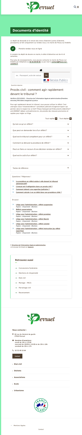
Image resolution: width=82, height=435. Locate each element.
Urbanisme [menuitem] (18, 390)
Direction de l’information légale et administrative (29, 245)
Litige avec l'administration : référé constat (32, 224)
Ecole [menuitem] (15, 384)
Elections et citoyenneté (26, 273)
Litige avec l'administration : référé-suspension (34, 205)
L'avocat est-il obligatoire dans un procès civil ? (34, 187)
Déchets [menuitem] (16, 371)
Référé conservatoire (24, 209)
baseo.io (31, 247)
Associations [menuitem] (18, 377)
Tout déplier (65, 118)
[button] (41, 124)
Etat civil (20, 278)
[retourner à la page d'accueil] (40, 7)
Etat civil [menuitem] (17, 364)
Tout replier (51, 118)
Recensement (22, 293)
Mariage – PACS (23, 283)
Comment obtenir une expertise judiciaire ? (33, 189)
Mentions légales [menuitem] (19, 425)
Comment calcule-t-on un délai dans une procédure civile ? (39, 192)
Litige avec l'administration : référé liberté (32, 219)
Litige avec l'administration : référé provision (33, 214)
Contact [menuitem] (41, 429)
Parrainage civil (23, 288)
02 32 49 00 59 (35, 62)
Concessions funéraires (26, 268)
